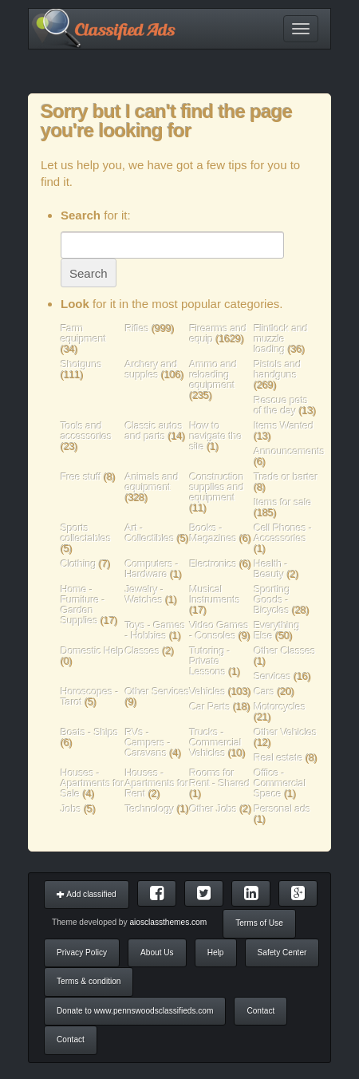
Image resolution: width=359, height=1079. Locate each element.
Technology (150, 809)
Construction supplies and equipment (217, 487)
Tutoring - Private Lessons (210, 661)
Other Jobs (214, 809)
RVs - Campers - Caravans (148, 742)
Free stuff (81, 477)
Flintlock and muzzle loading (281, 338)
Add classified (86, 894)
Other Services (157, 692)
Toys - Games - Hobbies (155, 630)
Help (215, 952)
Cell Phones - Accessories (283, 533)
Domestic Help (92, 651)
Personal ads (282, 809)
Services (272, 676)
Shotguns (81, 364)
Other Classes (284, 651)
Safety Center (282, 952)
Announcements (289, 451)
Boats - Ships (89, 732)
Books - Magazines (213, 533)
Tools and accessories (86, 431)
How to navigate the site (216, 436)
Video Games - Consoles (219, 630)
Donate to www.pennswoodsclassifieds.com (135, 1010)
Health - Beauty (270, 569)
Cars (264, 692)
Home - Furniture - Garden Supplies (83, 604)
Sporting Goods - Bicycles (272, 599)
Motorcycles (280, 707)
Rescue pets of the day (281, 405)
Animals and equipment (152, 482)
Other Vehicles (285, 732)
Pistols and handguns (277, 369)
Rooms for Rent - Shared (220, 778)
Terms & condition (88, 981)
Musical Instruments (215, 594)
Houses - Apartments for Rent (157, 783)
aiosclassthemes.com (168, 922)
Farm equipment (83, 333)
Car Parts (210, 707)
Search (88, 273)
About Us (157, 952)
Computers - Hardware (152, 569)
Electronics (213, 564)
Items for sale (283, 502)
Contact (260, 1010)
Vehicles (208, 692)
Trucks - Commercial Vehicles (216, 742)
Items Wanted (284, 426)
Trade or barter (286, 477)
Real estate (278, 758)
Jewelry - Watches (144, 594)
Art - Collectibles (150, 533)
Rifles (137, 328)
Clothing (79, 564)
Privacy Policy (82, 952)
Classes (142, 651)
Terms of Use (259, 923)
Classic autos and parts (154, 431)
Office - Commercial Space (280, 783)
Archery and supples (151, 369)
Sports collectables (86, 533)
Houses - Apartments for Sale (92, 783)
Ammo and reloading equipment (214, 374)
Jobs (71, 809)
